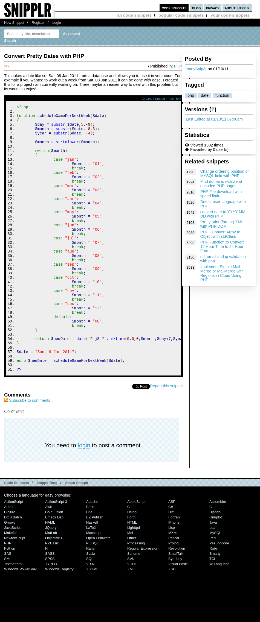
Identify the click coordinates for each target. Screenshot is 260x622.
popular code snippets (181, 15)
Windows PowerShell (20, 619)
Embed (160, 98)
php (190, 95)
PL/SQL (92, 593)
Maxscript (93, 583)
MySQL (215, 583)
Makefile (10, 583)
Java (213, 572)
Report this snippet (166, 436)
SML (7, 609)
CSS (90, 562)
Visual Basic (177, 614)
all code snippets (134, 15)
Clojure (9, 562)
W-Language (219, 614)
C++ (212, 557)
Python (9, 598)
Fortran (174, 567)
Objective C (54, 588)
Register (38, 22)
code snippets (174, 7)
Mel (130, 583)
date (205, 95)
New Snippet (14, 22)
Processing (136, 593)
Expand (147, 98)
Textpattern (13, 614)
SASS (50, 604)
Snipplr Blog (46, 533)
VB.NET (92, 614)
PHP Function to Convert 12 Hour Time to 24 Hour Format (222, 246)
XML (131, 619)
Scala (90, 604)
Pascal (173, 588)
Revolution (176, 598)
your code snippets (230, 15)
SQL (89, 609)
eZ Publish (94, 567)
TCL (212, 609)
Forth (131, 567)
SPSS (50, 609)
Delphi (132, 562)
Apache (92, 552)
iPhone (174, 572)
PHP (178, 66)
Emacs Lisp (54, 567)
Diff (171, 562)
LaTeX (91, 578)
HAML (50, 572)
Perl (212, 588)
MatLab (51, 583)
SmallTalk (175, 604)
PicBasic (52, 593)
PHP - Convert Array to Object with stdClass (220, 234)
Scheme (133, 604)
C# (170, 557)
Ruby (213, 598)
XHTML (92, 619)
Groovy (10, 572)
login (84, 495)
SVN (131, 609)
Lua (212, 578)
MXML (173, 583)
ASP (171, 552)
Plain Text (174, 98)
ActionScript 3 (56, 552)
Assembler (217, 552)
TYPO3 (51, 614)
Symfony (175, 609)
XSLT (172, 619)
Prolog (173, 593)
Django (215, 562)
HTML (132, 572)
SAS (7, 604)
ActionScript (13, 552)
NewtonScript (14, 588)
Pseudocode (219, 593)
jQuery (51, 578)
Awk (48, 557)
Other (131, 588)
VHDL (132, 614)
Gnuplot (215, 567)
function (222, 95)
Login (56, 22)
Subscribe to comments (27, 450)
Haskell (92, 572)
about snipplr (237, 7)
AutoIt (8, 557)
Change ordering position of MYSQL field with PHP (224, 173)
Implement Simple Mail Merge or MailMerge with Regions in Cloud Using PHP (222, 273)
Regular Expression (142, 598)
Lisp (171, 578)
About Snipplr (76, 533)
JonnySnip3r (196, 69)
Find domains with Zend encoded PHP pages (221, 183)
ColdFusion (54, 562)
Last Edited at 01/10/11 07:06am (214, 119)
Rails (90, 598)
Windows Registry (59, 619)
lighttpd (133, 578)
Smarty (215, 604)
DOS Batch (13, 567)
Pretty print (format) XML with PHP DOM (221, 224)
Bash (90, 557)
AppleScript (136, 552)
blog (196, 7)
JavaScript (12, 578)
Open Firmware (98, 588)
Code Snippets (16, 533)
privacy (212, 7)
